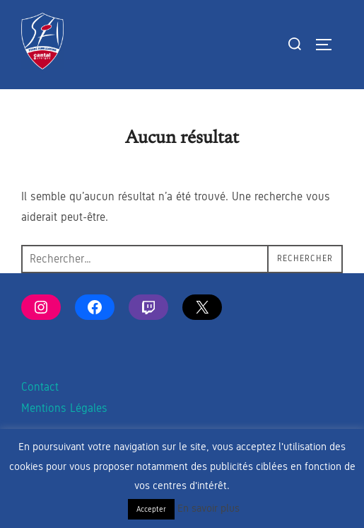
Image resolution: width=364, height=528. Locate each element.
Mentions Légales (64, 408)
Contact (40, 387)
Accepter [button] (151, 509)
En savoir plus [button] (208, 508)
